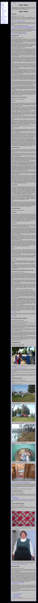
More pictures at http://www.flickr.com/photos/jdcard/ (21, 482)
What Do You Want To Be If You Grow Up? (4, 16)
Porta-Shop (14, 311)
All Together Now (3, 19)
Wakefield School (15, 497)
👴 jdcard (14, 2)
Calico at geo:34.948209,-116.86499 (18, 582)
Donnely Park (15, 487)
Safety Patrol (15, 316)
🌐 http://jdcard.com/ (16, 596)
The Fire (3, 9)
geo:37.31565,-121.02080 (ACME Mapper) (19, 33)
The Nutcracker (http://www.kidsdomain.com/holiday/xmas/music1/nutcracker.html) (23, 499)
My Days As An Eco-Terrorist (4, 8)
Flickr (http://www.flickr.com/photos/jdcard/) (20, 564)
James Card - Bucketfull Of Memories (19, 21)
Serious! (3, 14)
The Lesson (3, 15)
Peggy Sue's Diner (15, 583)
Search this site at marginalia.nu (18, 597)
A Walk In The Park (3, 20)
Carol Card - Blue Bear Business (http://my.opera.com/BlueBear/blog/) (24, 26)
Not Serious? (3, 13)
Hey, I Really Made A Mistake (4, 18)
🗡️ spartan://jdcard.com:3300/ (17, 593)
